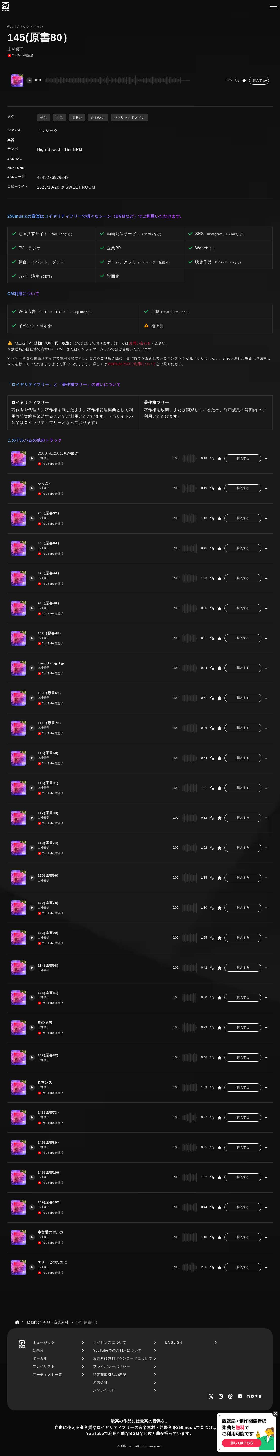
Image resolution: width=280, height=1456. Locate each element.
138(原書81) (50, 992)
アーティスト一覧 (47, 1375)
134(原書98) (50, 965)
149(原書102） (52, 1202)
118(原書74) (50, 843)
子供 (43, 117)
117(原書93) (50, 813)
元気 (59, 117)
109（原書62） (53, 693)
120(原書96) (50, 875)
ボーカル (40, 1358)
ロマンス (47, 1082)
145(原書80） (51, 1142)
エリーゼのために (55, 1262)
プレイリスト (44, 1366)
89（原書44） (51, 573)
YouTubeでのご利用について (131, 364)
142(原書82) (50, 1055)
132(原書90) (50, 932)
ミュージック (44, 1342)
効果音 (38, 1350)
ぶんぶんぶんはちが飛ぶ (61, 453)
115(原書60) (50, 753)
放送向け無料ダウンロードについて (122, 1358)
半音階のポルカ (53, 1232)
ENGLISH (173, 1342)
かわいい (98, 117)
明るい (77, 117)
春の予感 (47, 1022)
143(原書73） (51, 1112)
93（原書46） (51, 603)
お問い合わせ (140, 343)
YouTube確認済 (20, 55)
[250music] (5, 6)
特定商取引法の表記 (109, 1375)
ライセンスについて (109, 1342)
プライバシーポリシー (111, 1366)
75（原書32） (51, 513)
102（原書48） (53, 633)
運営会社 (100, 1382)
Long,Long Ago (54, 663)
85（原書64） (51, 543)
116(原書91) (50, 783)
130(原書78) (50, 902)
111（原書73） (53, 723)
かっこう (47, 483)
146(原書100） (52, 1172)
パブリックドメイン (129, 117)
